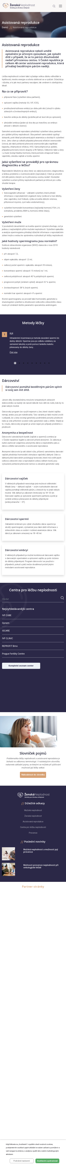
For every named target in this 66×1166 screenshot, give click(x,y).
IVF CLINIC (7, 638)
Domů (5, 27)
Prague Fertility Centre (13, 653)
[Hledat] (31, 599)
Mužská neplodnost (33, 810)
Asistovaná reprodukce (24, 27)
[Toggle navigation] (60, 6)
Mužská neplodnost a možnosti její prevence (40, 850)
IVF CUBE (6, 615)
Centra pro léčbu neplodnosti (33, 827)
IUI (11, 333)
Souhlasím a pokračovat (47, 1161)
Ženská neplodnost (33, 816)
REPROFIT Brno (10, 646)
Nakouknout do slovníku (33, 774)
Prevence (33, 833)
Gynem (5, 623)
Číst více (13, 352)
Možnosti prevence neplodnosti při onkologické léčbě (40, 866)
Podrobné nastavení (21, 1161)
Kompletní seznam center (21, 666)
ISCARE (6, 630)
